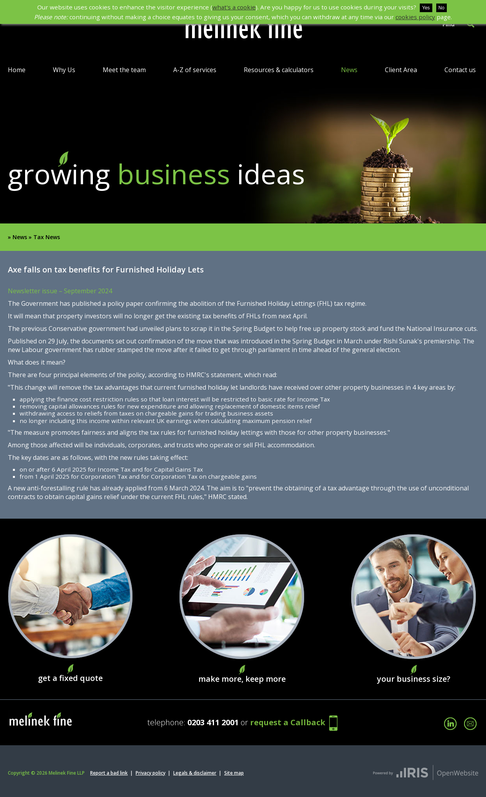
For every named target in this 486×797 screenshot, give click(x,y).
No (441, 8)
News (349, 69)
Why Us (64, 69)
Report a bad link (109, 773)
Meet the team (124, 69)
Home (16, 69)
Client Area (401, 69)
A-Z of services (194, 69)
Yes (426, 8)
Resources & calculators (279, 69)
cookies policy (415, 17)
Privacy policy (150, 773)
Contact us (460, 69)
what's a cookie (234, 7)
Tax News (46, 237)
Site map (234, 773)
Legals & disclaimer (194, 773)
